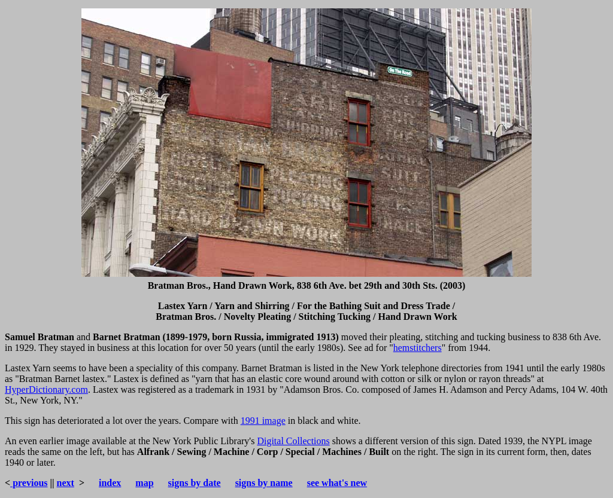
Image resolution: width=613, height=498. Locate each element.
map (144, 483)
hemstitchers (417, 348)
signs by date (194, 483)
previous (28, 483)
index (110, 483)
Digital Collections (293, 441)
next (65, 483)
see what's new (337, 483)
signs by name (264, 483)
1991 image (263, 420)
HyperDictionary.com (46, 389)
